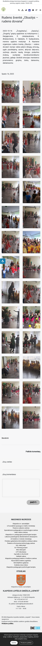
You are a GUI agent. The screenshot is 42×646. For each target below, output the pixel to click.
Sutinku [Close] (14, 643)
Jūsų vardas (7, 462)
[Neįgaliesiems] (3, 261)
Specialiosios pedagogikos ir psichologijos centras (21, 530)
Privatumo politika (26, 643)
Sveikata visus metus (21, 565)
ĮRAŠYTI (33, 502)
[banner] (3, 9)
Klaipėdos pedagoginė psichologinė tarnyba (21, 567)
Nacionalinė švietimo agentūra (21, 560)
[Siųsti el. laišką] (33, 10)
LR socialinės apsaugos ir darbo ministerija (21, 526)
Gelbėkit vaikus (21, 556)
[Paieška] (19, 10)
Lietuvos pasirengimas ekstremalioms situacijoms (21, 537)
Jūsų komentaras (9, 474)
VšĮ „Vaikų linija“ (21, 545)
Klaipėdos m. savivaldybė (21, 523)
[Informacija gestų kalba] (26, 10)
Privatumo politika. (8, 623)
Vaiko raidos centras (21, 532)
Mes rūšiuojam (21, 550)
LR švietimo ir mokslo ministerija (21, 539)
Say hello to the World (21, 554)
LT (36, 10)
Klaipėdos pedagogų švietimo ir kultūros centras (21, 558)
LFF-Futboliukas (21, 552)
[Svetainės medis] (22, 10)
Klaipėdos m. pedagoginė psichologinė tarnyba (21, 534)
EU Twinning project (21, 547)
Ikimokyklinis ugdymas (21, 563)
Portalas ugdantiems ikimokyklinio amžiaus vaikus (21, 541)
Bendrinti (5, 438)
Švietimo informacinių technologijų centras (21, 543)
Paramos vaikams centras (21, 528)
